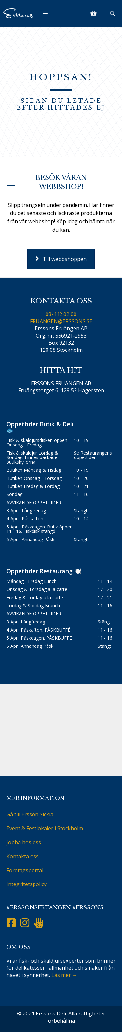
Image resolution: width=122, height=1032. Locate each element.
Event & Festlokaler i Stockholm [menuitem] (45, 828)
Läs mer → (64, 975)
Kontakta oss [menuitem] (23, 856)
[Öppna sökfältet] (112, 13)
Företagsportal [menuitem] (25, 870)
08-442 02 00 (61, 314)
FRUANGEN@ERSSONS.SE (61, 321)
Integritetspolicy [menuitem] (27, 884)
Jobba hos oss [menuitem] (24, 842)
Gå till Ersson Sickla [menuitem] (30, 814)
